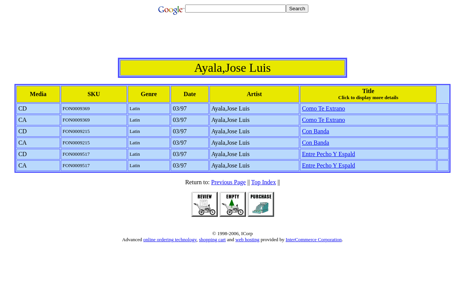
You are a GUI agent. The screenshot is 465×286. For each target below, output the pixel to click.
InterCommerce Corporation (314, 239)
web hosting (247, 239)
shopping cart (212, 239)
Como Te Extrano (323, 108)
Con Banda (315, 131)
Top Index (263, 182)
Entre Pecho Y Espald (328, 154)
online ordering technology (170, 239)
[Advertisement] (232, 41)
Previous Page (228, 182)
